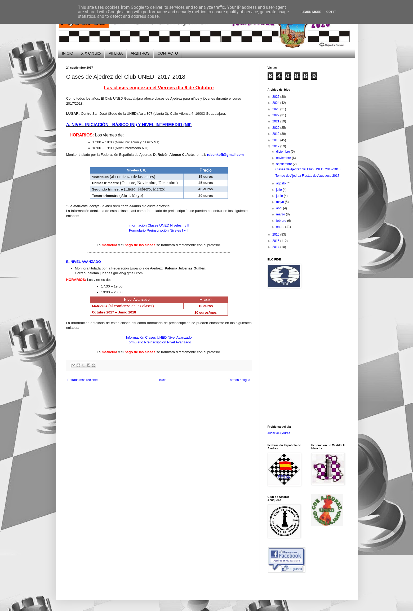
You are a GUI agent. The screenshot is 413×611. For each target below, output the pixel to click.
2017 (276, 146)
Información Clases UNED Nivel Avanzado (159, 337)
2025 (276, 97)
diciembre (283, 151)
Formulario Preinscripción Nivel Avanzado (159, 342)
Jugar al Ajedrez (279, 433)
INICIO (67, 53)
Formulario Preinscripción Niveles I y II (159, 230)
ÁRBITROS (140, 53)
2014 (276, 247)
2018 (276, 140)
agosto (281, 183)
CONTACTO (168, 53)
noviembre (284, 158)
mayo (280, 202)
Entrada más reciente (83, 380)
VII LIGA (116, 53)
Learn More (311, 12)
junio (280, 196)
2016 (276, 234)
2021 (276, 121)
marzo (281, 214)
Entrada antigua (239, 380)
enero (280, 227)
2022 (276, 115)
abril (279, 208)
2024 (276, 103)
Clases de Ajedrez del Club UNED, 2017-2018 (307, 169)
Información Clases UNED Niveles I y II (158, 225)
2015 (276, 241)
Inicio (162, 380)
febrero (281, 221)
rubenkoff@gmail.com (225, 155)
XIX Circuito (91, 53)
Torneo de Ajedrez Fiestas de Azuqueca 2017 (307, 176)
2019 (276, 134)
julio (279, 190)
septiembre (284, 164)
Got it (331, 12)
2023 (276, 109)
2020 (276, 128)
